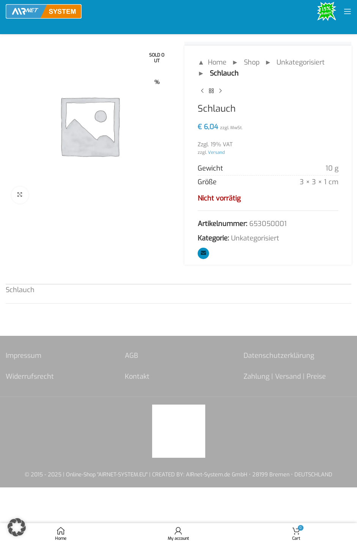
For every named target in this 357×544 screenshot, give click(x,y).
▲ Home (212, 62)
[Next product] (220, 91)
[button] (16, 527)
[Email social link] (203, 253)
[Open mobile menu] (347, 11)
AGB (131, 355)
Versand (216, 152)
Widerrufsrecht (30, 376)
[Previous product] (202, 91)
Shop (251, 62)
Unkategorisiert (301, 62)
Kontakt (137, 376)
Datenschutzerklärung (279, 355)
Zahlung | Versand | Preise (285, 376)
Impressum (23, 355)
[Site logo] (44, 11)
